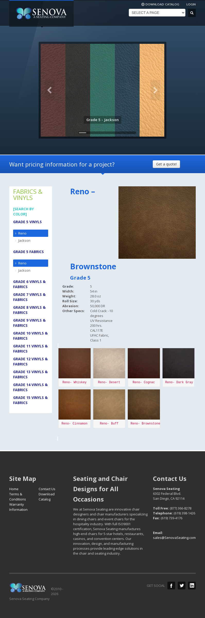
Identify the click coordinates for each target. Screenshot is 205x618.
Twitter (181, 585)
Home (14, 489)
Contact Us (47, 489)
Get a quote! (166, 164)
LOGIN (191, 4)
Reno (22, 233)
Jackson (24, 240)
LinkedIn (192, 585)
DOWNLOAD (160, 4)
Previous (50, 90)
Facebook (171, 585)
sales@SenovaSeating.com (174, 537)
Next (155, 90)
